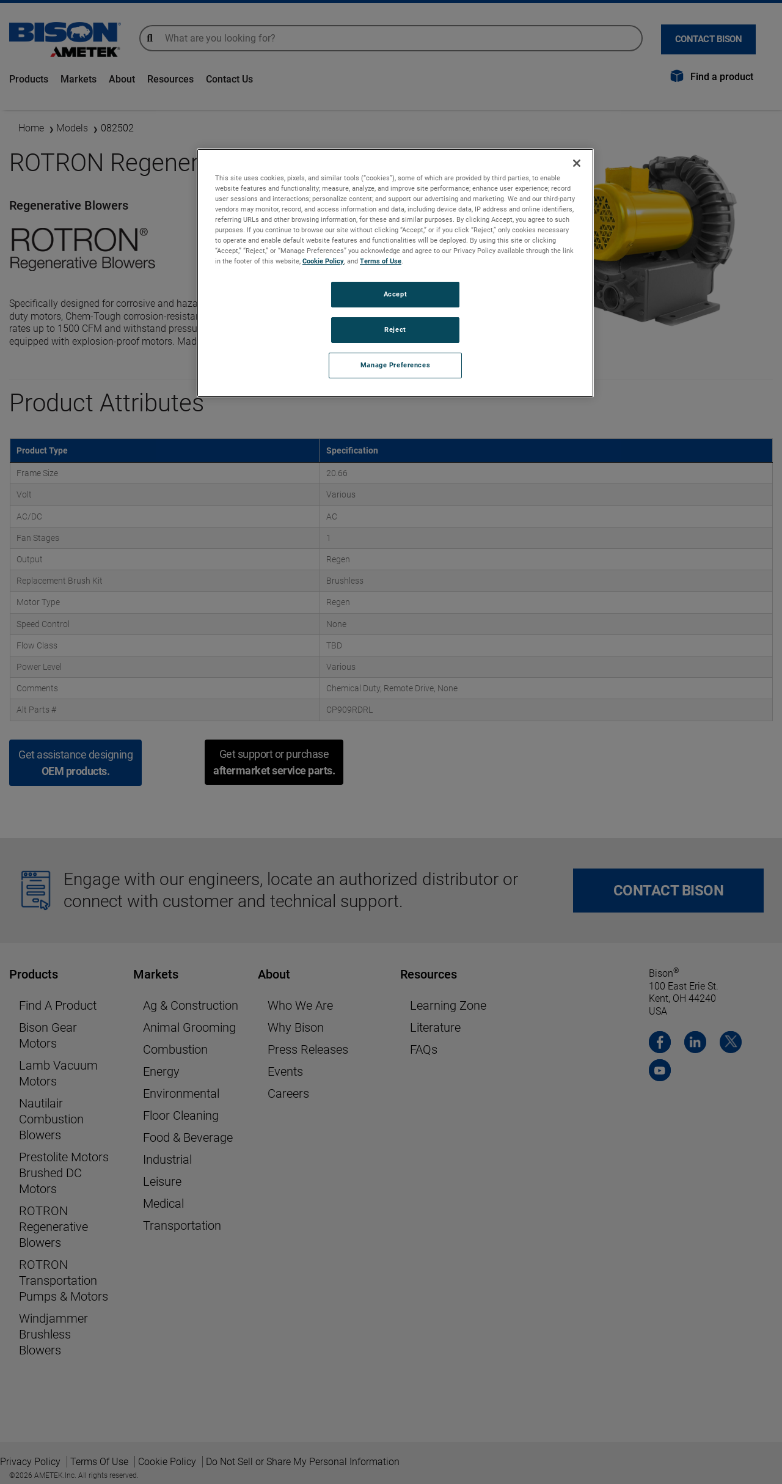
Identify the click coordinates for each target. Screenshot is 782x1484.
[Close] (576, 163)
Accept (395, 294)
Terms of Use (380, 261)
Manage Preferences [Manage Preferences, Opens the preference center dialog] (395, 365)
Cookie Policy (323, 261)
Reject (395, 329)
